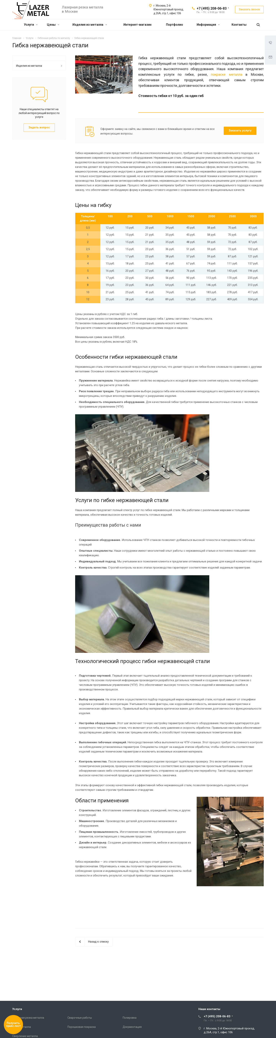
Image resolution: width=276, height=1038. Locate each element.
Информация (208, 24)
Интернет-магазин (137, 24)
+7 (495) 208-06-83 (212, 8)
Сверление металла (25, 1036)
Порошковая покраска (81, 1026)
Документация (132, 1026)
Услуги (31, 24)
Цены (53, 24)
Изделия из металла (89, 24)
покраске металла (226, 74)
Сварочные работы (79, 1017)
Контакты (239, 24)
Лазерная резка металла (28, 1017)
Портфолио (174, 24)
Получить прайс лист (13, 1024)
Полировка (129, 1017)
